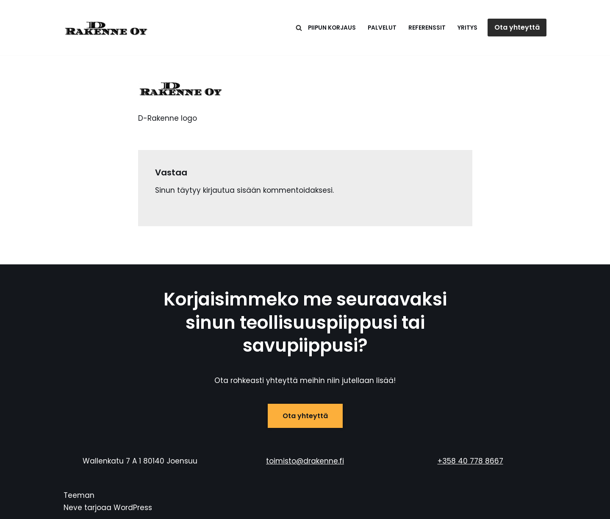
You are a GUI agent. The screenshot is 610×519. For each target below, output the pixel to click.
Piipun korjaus (332, 28)
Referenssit (427, 28)
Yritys (467, 28)
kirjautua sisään (232, 190)
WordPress (133, 507)
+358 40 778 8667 (470, 461)
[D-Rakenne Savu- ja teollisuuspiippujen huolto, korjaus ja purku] (106, 27)
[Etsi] (299, 28)
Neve (73, 507)
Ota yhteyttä (517, 27)
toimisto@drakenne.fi (305, 461)
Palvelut (382, 28)
